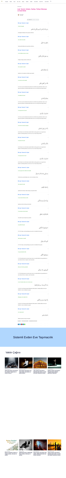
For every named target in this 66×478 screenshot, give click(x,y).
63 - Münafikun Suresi (36, 450)
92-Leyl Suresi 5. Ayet (23, 77)
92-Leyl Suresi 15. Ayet (23, 221)
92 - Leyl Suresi (44, 465)
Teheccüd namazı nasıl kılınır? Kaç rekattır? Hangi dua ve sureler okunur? (11, 372)
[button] (6, 1)
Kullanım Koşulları (41, 476)
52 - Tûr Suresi (27, 462)
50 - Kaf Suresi (27, 459)
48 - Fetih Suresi (27, 456)
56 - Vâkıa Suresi (27, 468)
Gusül (14, 1)
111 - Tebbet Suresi (53, 465)
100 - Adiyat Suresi (53, 449)
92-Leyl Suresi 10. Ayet (23, 152)
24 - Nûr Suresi (18, 449)
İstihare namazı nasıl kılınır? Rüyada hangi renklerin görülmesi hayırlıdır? (54, 372)
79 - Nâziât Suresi (44, 446)
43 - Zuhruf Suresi (27, 449)
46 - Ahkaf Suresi (27, 453)
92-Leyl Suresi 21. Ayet (23, 308)
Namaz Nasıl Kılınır (22, 369)
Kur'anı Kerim (21, 14)
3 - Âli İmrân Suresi (10, 446)
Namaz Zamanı (56, 476)
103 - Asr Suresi (53, 453)
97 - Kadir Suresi (53, 444)
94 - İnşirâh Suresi (44, 468)
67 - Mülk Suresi (36, 456)
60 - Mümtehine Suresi (37, 446)
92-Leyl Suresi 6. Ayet (23, 92)
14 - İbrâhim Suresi (10, 462)
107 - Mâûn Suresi (53, 459)
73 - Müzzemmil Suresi (37, 465)
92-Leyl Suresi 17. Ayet (23, 248)
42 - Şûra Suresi (27, 447)
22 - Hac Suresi (18, 446)
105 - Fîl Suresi (53, 456)
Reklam (46, 476)
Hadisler (27, 1)
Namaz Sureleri (7, 389)
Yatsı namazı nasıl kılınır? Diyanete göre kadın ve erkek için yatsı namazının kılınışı (39, 372)
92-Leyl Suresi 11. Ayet (23, 167)
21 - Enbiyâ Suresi (18, 444)
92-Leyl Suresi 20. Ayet (23, 293)
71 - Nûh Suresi (36, 462)
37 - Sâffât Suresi (18, 468)
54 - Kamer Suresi (27, 465)
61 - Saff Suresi (36, 447)
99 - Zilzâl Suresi (53, 447)
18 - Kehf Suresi (9, 468)
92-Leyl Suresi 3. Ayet (23, 50)
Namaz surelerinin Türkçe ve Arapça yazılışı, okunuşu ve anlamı (11, 392)
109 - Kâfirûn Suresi (53, 462)
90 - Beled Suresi (44, 462)
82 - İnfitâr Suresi (44, 450)
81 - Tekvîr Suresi (44, 449)
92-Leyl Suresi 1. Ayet (23, 23)
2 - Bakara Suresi (9, 444)
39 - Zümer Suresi (27, 443)
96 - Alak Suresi (53, 443)
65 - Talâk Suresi (36, 453)
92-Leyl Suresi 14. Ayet (23, 208)
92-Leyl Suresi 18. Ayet (23, 263)
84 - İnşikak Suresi (44, 453)
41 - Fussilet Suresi (27, 446)
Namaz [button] (23, 1)
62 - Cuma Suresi (36, 449)
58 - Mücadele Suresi (36, 443)
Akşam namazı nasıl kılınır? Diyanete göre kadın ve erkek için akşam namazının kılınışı (54, 392)
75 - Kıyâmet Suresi (36, 468)
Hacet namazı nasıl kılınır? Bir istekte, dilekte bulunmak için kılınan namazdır (40, 392)
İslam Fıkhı (41, 1)
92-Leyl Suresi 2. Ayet (23, 36)
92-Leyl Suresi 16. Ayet (23, 235)
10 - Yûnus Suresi (9, 456)
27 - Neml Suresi (18, 453)
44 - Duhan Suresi (27, 450)
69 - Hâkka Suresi (36, 459)
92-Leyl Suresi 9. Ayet (23, 137)
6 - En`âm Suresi (9, 450)
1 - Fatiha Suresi (9, 443)
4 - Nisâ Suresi (9, 447)
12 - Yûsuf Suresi (9, 459)
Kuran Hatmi (47, 1)
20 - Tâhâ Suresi (18, 443)
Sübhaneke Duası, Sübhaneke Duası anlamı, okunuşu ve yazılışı (25, 392)
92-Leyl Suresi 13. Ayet (23, 194)
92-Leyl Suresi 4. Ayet (23, 63)
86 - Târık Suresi (44, 456)
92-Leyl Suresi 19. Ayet (23, 278)
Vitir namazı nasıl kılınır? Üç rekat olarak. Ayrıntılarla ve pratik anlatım (25, 372)
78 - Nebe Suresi (44, 444)
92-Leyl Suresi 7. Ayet (23, 107)
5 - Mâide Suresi (9, 449)
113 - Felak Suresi (53, 468)
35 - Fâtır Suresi (18, 465)
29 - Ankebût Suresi (18, 456)
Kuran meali (19, 6)
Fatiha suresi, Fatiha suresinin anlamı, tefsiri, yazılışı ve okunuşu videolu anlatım (40, 412)
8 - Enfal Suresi (9, 453)
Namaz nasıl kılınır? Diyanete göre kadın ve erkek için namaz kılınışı (25, 412)
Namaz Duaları (21, 389)
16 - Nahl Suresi (9, 465)
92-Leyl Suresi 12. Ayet (23, 181)
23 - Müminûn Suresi (19, 447)
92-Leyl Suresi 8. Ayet (23, 122)
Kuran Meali (36, 1)
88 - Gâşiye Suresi (44, 459)
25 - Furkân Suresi (18, 450)
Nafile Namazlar (7, 369)
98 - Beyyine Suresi (53, 446)
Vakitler (31, 1)
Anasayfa (6, 1)
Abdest (11, 1)
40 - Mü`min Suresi (27, 444)
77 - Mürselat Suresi (45, 443)
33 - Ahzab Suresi (18, 462)
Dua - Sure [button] (18, 1)
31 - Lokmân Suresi (18, 459)
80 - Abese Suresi (44, 447)
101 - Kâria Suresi (53, 450)
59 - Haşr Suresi (36, 444)
